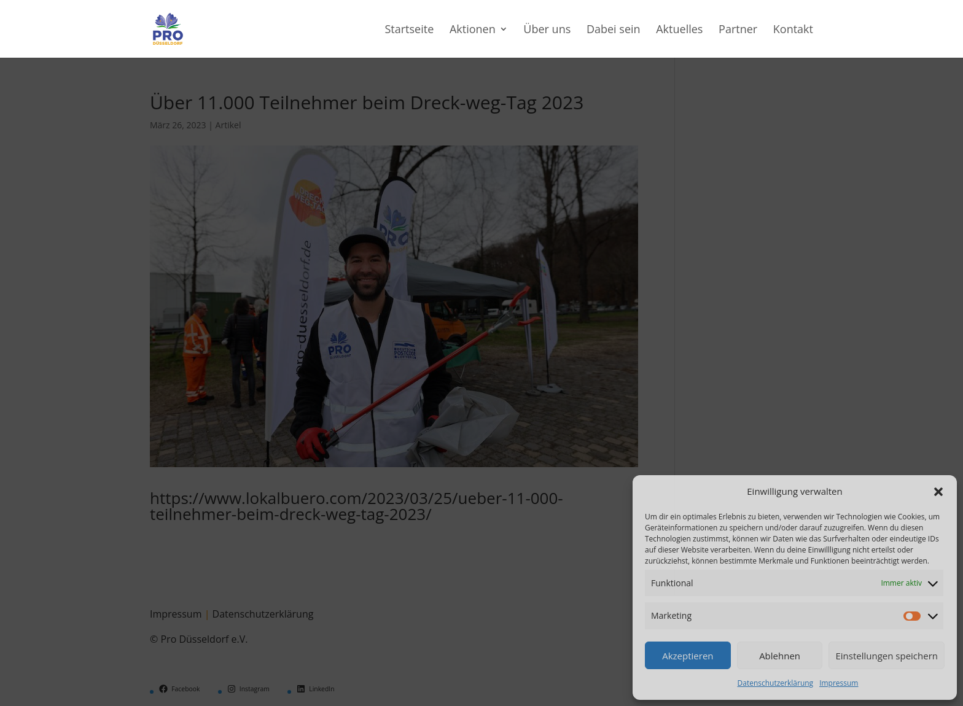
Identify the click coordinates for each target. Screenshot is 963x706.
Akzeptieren (687, 656)
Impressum (838, 683)
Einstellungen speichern (886, 656)
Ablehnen (779, 656)
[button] (938, 492)
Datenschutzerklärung (776, 683)
